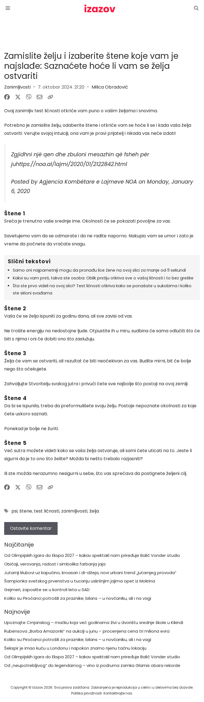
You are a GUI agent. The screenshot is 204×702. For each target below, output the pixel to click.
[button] (196, 8)
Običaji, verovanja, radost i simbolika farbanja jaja (54, 564)
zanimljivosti (74, 511)
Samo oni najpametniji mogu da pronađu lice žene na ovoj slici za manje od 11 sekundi (99, 270)
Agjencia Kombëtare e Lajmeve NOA (88, 182)
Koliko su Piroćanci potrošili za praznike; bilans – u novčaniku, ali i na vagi (77, 598)
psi (14, 511)
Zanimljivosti (17, 87)
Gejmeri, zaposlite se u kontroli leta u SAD (47, 590)
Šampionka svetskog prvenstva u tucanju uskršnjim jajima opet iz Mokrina (79, 581)
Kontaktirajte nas (118, 693)
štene (25, 511)
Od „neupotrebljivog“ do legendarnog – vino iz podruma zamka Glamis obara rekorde (92, 665)
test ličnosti (46, 511)
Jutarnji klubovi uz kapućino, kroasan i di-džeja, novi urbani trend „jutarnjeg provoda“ (90, 573)
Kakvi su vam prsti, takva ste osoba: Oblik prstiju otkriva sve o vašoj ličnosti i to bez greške (103, 278)
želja (94, 511)
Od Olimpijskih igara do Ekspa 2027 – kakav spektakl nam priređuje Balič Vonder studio (92, 555)
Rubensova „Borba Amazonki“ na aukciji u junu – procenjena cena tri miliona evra (86, 631)
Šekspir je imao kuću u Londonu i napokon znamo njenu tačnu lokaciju (75, 648)
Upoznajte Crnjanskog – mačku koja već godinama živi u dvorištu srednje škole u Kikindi (93, 622)
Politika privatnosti (86, 693)
